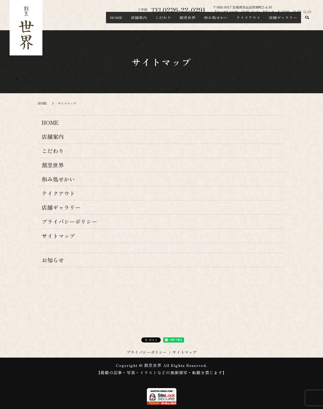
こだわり (146, 22)
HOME (91, 22)
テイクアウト (243, 22)
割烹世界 (174, 22)
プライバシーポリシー (69, 221)
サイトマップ (58, 236)
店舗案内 (118, 22)
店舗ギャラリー (281, 22)
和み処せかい (206, 22)
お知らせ (53, 260)
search (307, 22)
